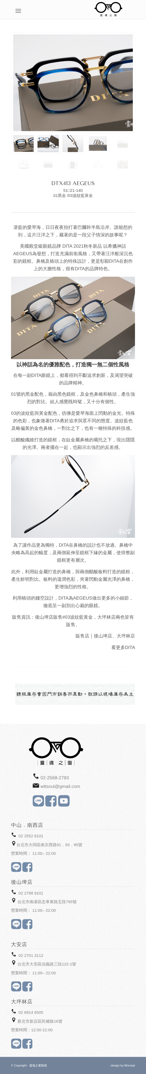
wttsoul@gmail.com (60, 786)
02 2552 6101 (31, 836)
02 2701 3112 (31, 955)
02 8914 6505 (31, 1012)
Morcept (129, 1065)
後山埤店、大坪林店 (114, 636)
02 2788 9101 (31, 893)
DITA (130, 647)
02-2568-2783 (54, 777)
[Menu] (132, 10)
